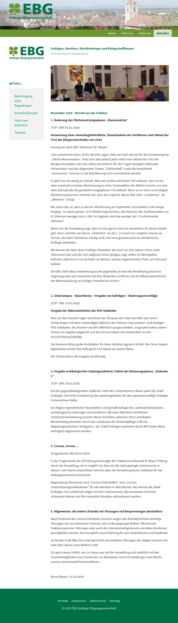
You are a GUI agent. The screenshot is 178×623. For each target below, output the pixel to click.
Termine (20, 133)
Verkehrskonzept (26, 113)
